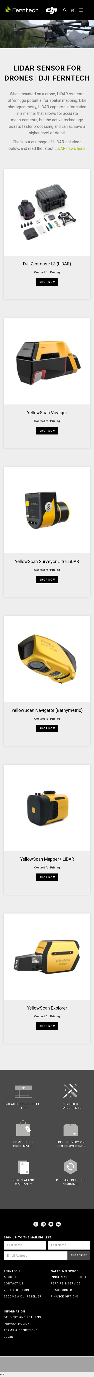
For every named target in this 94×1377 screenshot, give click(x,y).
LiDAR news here (69, 148)
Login (8, 1336)
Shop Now (47, 282)
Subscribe (78, 1255)
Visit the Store (17, 1290)
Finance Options (65, 1296)
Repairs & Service (65, 1283)
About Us (12, 1277)
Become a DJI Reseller (22, 1296)
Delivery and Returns (22, 1317)
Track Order (61, 1290)
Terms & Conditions (21, 1330)
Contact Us (14, 1283)
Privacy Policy (16, 1323)
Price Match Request (69, 1277)
